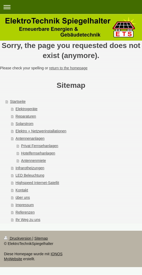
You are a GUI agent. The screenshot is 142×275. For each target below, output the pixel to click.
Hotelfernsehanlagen (38, 153)
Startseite (18, 101)
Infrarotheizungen (30, 168)
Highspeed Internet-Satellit (37, 183)
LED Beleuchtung (30, 175)
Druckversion (18, 238)
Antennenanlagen (30, 138)
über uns (23, 197)
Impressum (25, 205)
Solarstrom (25, 124)
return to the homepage (68, 68)
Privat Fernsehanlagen (39, 146)
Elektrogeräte (26, 109)
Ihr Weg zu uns (28, 220)
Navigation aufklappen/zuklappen (71, 7)
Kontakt (22, 190)
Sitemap (41, 238)
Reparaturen (26, 116)
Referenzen (25, 212)
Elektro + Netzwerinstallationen (41, 131)
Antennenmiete (33, 160)
